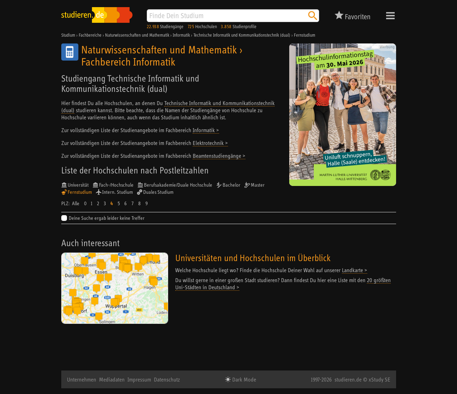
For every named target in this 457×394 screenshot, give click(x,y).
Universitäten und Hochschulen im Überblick (253, 258)
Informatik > (206, 130)
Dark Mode (243, 379)
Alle (75, 203)
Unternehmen (81, 379)
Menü (390, 15)
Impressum (139, 379)
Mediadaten (112, 379)
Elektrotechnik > (210, 143)
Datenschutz (167, 379)
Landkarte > (354, 270)
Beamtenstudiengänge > (219, 155)
